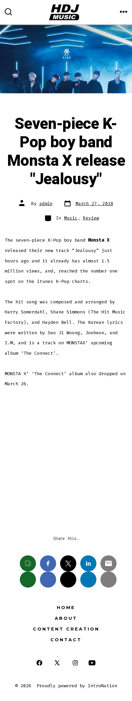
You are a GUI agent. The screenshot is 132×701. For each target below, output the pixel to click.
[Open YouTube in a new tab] (92, 663)
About (66, 618)
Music (71, 218)
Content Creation (66, 629)
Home (66, 607)
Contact (66, 639)
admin (46, 203)
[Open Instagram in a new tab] (75, 663)
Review (91, 218)
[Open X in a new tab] (57, 663)
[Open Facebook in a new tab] (39, 663)
